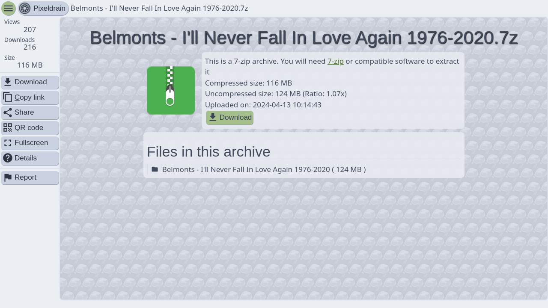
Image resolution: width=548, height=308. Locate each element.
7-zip (336, 61)
